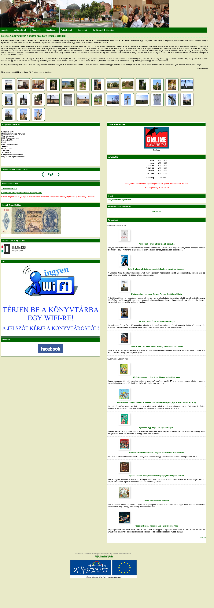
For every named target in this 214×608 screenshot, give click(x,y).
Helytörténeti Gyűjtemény (103, 30)
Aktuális (4, 30)
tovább (203, 538)
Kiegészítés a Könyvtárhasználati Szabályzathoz (21, 193)
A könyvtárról (20, 30)
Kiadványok (157, 211)
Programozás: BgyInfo (103, 557)
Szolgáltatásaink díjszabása (119, 199)
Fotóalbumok (66, 30)
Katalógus (50, 30)
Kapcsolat (82, 30)
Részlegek (36, 30)
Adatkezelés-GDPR (9, 189)
